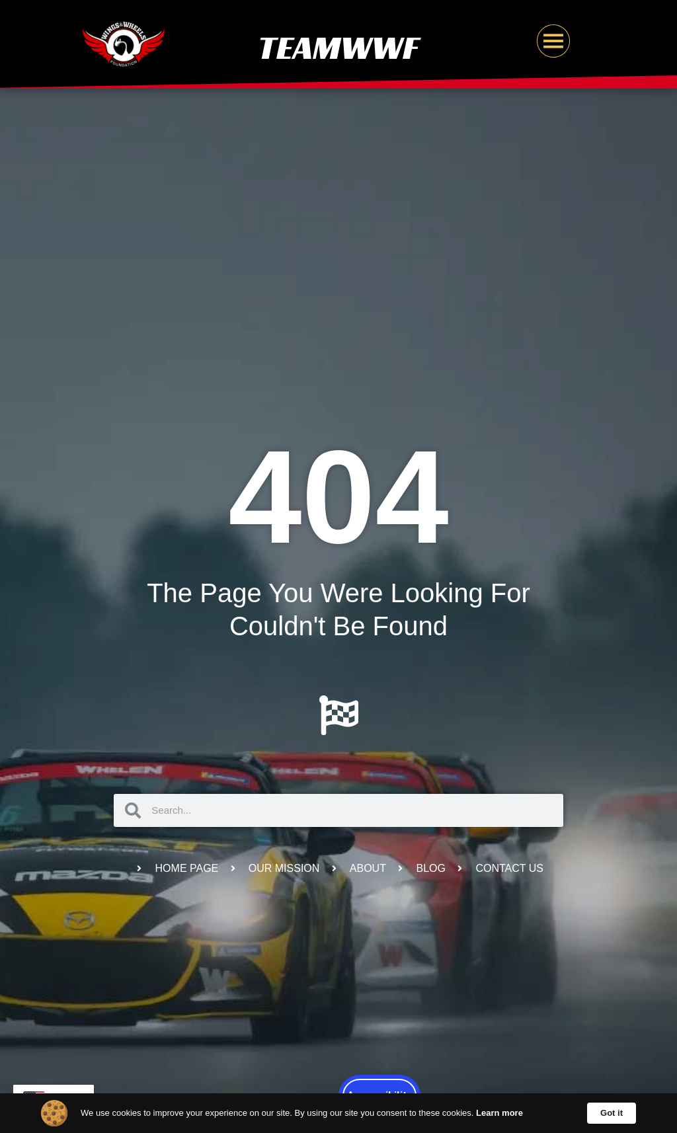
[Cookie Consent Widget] (338, 1113)
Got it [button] (611, 1113)
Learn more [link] (499, 1113)
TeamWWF (338, 47)
